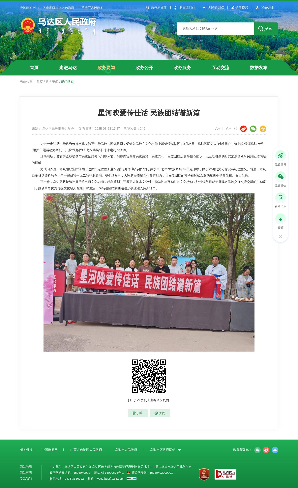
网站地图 (26, 466)
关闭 (162, 413)
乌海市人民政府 (92, 7)
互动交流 (220, 67)
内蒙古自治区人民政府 (58, 7)
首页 (34, 67)
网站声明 (26, 472)
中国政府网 (28, 7)
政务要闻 (106, 67)
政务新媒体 (159, 7)
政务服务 (182, 67)
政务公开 (144, 67)
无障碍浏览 (216, 7)
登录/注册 (267, 7)
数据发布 (258, 67)
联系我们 (26, 478)
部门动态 (67, 81)
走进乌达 (68, 67)
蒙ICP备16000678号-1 (109, 472)
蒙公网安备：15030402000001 (152, 472)
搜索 (268, 28)
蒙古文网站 (187, 7)
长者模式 (241, 7)
